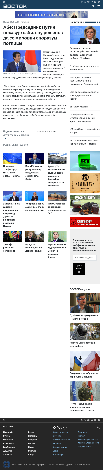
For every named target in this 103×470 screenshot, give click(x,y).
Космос (32, 443)
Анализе (7, 455)
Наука (31, 447)
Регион (31, 432)
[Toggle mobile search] (93, 6)
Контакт (81, 436)
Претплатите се (79, 268)
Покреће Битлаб (85, 447)
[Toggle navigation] (98, 6)
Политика (25, 22)
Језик (55, 451)
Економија (8, 443)
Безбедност (9, 447)
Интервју (32, 436)
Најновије (8, 432)
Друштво (7, 451)
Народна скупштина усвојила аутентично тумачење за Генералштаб (84, 81)
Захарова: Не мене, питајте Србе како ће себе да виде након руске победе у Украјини (85, 47)
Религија (57, 443)
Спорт (31, 455)
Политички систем (61, 440)
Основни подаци (60, 432)
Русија (6, 144)
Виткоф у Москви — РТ (82, 106)
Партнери (82, 432)
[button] (99, 6)
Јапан (15, 144)
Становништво (60, 447)
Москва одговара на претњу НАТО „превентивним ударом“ (84, 95)
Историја (57, 436)
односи (24, 144)
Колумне (32, 440)
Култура (32, 451)
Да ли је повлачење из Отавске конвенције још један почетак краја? (82, 118)
